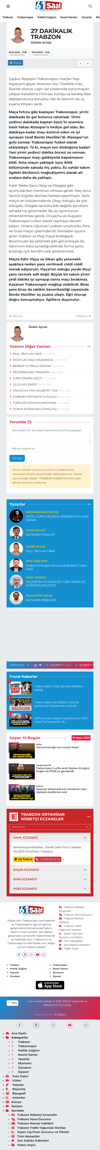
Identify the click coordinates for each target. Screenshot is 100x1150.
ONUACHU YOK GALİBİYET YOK (33, 390)
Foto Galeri (17, 1076)
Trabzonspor (25, 17)
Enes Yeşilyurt (37, 561)
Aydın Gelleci (36, 530)
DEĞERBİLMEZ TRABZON (29, 372)
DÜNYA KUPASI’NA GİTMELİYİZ (33, 409)
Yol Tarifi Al (23, 859)
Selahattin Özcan (39, 595)
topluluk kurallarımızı (45, 469)
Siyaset (55, 976)
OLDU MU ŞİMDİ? (24, 384)
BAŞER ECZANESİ (26, 869)
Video (13, 1080)
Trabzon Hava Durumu (76, 914)
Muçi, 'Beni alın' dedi (26, 353)
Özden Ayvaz (41, 42)
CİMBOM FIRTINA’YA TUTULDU (33, 396)
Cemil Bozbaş (36, 577)
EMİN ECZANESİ (25, 879)
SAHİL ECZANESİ (25, 837)
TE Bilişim (60, 1014)
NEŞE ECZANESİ (25, 888)
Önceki (15, 316)
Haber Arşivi (69, 948)
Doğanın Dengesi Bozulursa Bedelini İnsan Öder (56, 567)
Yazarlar (86, 17)
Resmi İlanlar (68, 17)
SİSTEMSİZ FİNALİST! (40, 534)
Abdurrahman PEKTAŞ (42, 512)
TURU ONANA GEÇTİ (26, 378)
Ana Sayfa (16, 1033)
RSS (12, 1003)
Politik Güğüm (46, 17)
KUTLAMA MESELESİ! (41, 600)
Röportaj (15, 1089)
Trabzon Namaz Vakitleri (32, 1123)
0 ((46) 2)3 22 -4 (48, 859)
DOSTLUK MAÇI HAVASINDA (31, 360)
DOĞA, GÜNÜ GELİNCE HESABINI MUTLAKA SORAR (57, 518)
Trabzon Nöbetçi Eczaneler (34, 1114)
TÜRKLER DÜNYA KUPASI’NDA (33, 402)
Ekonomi (56, 972)
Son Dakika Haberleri (74, 944)
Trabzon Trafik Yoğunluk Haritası (38, 1127)
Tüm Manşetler (71, 941)
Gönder (17, 458)
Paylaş (15, 62)
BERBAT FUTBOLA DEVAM (30, 366)
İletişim (14, 1106)
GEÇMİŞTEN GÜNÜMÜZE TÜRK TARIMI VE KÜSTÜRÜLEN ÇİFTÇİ (55, 583)
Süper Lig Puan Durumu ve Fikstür (40, 1132)
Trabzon (8, 17)
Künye (13, 1102)
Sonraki (83, 316)
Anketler (15, 1097)
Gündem (13, 976)
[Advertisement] (50, 633)
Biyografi (16, 1093)
